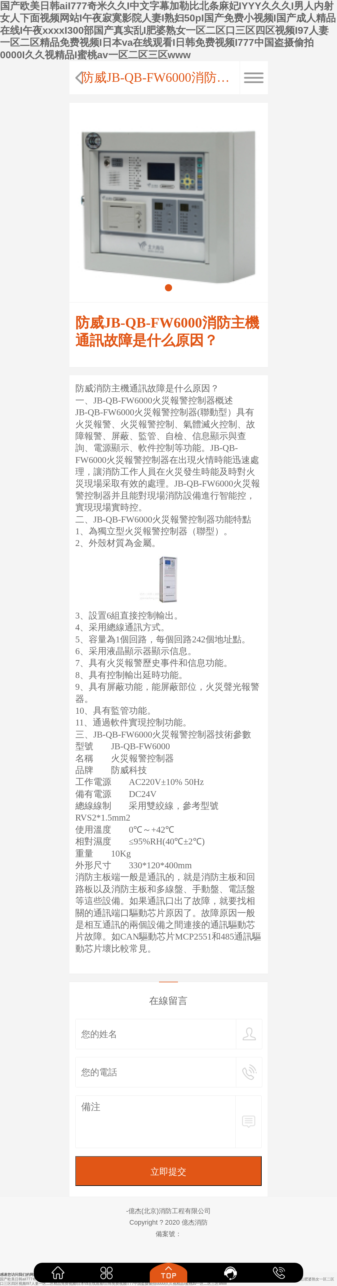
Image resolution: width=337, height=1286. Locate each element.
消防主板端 (97, 877)
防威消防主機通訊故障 (120, 388)
